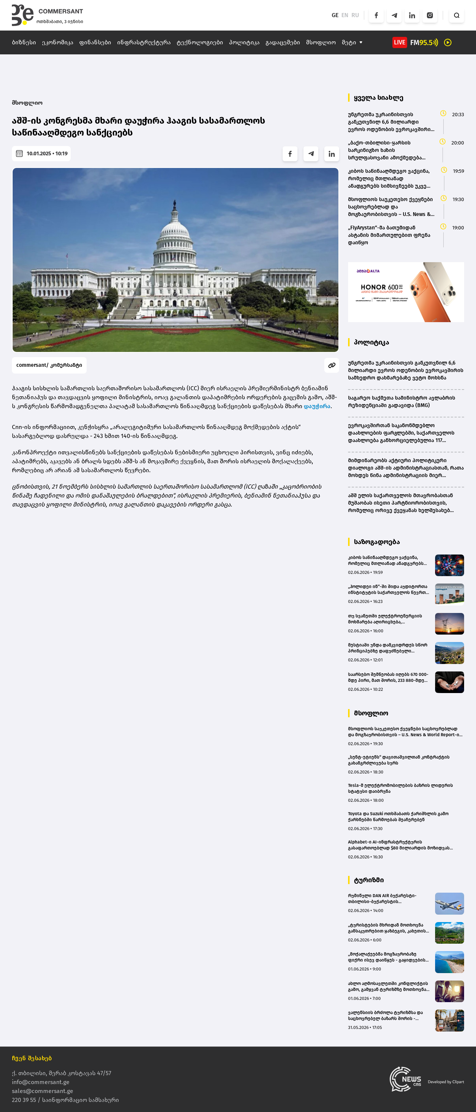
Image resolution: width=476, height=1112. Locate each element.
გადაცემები (283, 42)
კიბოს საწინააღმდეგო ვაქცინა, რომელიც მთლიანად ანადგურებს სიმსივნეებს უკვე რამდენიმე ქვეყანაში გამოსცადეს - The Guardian (386, 560)
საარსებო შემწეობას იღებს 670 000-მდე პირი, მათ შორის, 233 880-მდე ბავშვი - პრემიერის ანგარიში (388, 677)
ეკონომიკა (57, 42)
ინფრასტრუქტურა (144, 42)
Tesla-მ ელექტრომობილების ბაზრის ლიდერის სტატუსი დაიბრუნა (400, 788)
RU (355, 15)
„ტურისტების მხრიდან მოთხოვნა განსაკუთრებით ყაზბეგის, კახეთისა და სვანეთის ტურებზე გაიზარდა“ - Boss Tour (388, 928)
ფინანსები (95, 42)
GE (335, 15)
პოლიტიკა (244, 42)
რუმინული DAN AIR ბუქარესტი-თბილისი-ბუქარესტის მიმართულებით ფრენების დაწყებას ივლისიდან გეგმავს (389, 899)
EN (344, 15)
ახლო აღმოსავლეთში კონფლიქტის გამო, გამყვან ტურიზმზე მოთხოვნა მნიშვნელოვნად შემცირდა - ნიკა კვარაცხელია (388, 986)
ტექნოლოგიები (200, 42)
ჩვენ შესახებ (32, 1058)
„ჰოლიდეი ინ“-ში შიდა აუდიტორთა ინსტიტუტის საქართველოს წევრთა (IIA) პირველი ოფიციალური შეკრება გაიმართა (389, 589)
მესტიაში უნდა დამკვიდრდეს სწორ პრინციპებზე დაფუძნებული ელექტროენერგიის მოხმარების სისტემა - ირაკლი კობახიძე (387, 648)
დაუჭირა (317, 406)
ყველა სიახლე (378, 97)
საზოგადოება (377, 542)
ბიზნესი (24, 42)
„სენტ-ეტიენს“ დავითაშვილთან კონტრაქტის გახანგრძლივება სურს (399, 760)
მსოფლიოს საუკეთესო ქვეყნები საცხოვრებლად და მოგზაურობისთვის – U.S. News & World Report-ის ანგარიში (405, 732)
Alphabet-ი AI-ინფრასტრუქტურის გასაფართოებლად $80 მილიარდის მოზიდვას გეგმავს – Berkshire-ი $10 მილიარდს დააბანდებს (402, 845)
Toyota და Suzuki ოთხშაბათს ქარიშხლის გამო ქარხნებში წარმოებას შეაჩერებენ (398, 816)
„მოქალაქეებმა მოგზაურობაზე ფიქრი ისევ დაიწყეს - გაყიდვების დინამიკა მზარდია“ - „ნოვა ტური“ (386, 957)
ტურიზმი (369, 880)
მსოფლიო (321, 42)
